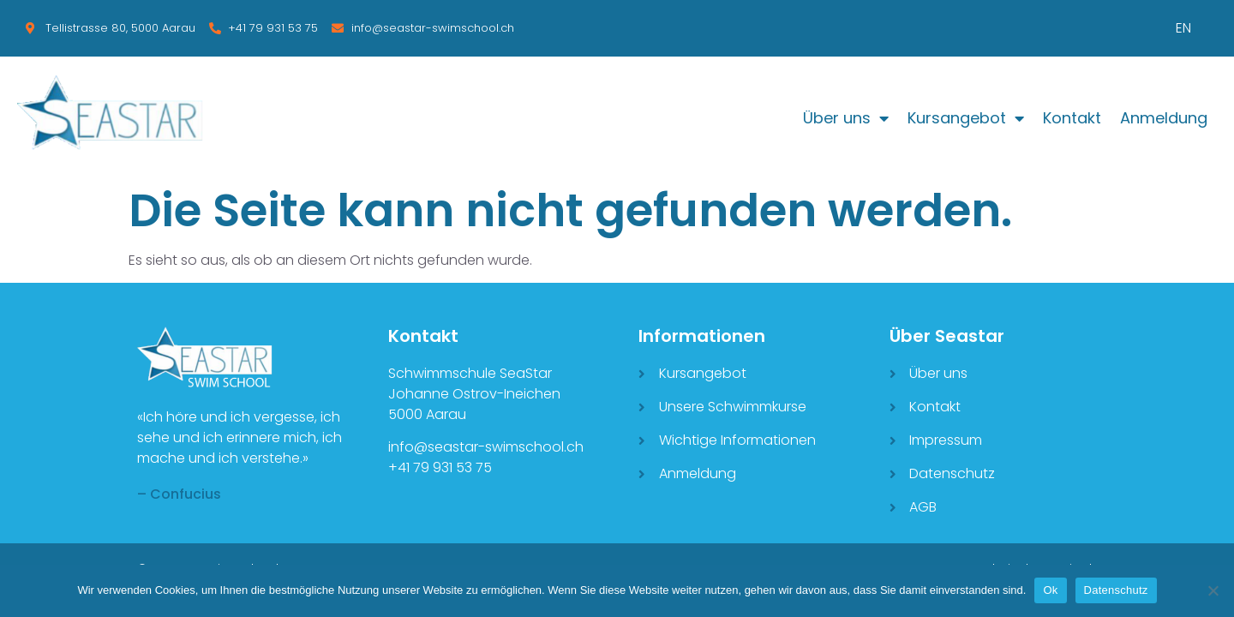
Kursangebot (966, 118)
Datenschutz (1116, 590)
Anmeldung (1163, 118)
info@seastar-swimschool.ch (486, 447)
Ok (1050, 590)
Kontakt (1072, 118)
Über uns (846, 118)
